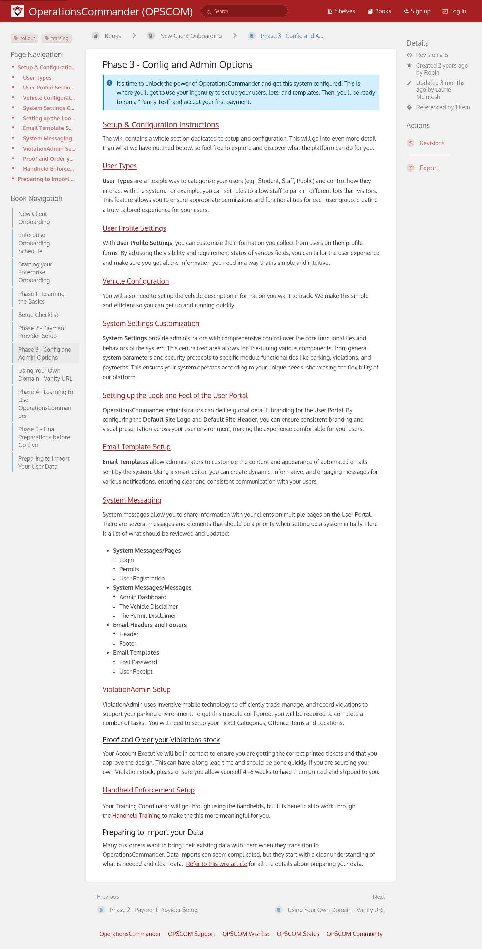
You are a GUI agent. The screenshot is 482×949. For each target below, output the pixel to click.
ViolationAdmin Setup (49, 148)
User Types (37, 77)
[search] (244, 11)
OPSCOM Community (354, 933)
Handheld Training (137, 815)
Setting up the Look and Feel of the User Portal (49, 118)
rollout (24, 38)
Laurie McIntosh (433, 93)
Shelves (341, 11)
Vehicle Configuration (49, 97)
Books (379, 11)
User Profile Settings (49, 87)
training (57, 38)
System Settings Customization (49, 107)
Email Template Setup (49, 127)
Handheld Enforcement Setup (49, 168)
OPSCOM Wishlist (246, 933)
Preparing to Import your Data (46, 178)
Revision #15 (427, 55)
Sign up (417, 11)
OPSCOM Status (298, 933)
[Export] (439, 168)
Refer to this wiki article (216, 863)
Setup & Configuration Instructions (46, 67)
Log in (454, 11)
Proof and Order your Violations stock (49, 158)
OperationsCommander (130, 933)
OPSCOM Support (191, 933)
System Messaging (47, 138)
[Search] (209, 12)
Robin (431, 72)
